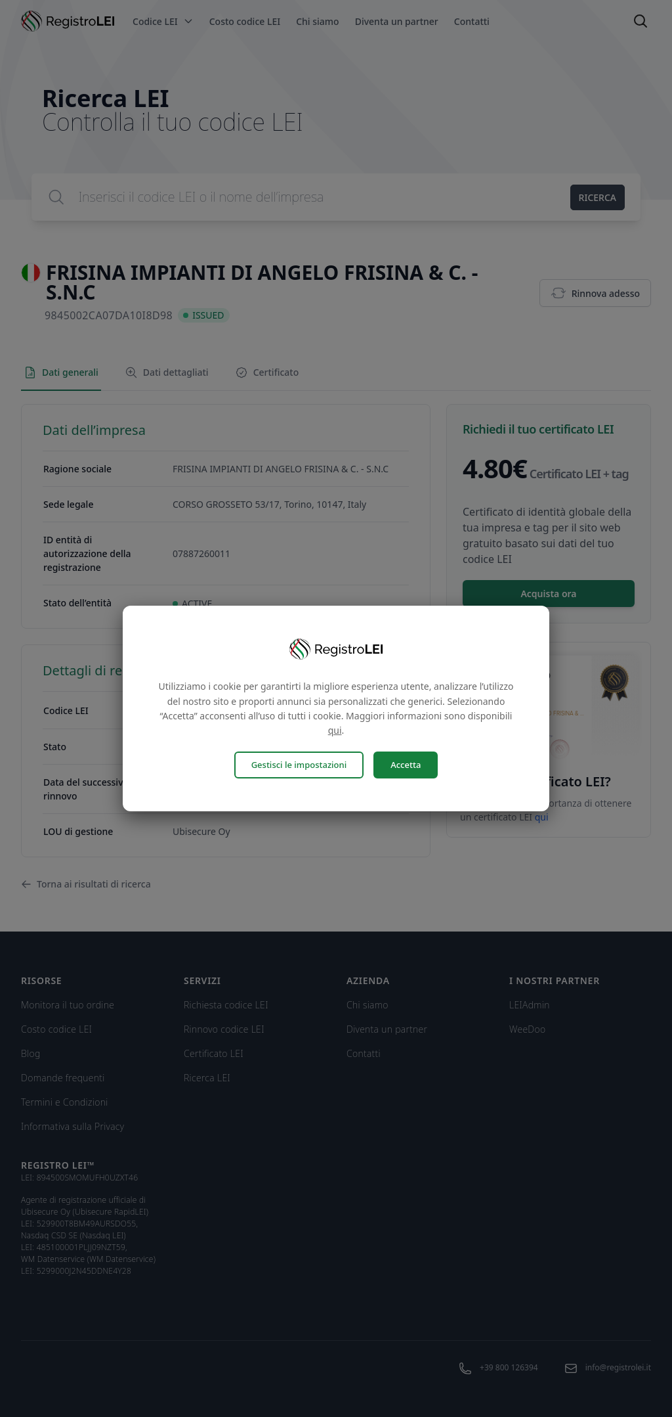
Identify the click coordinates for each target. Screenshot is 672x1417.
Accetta (405, 765)
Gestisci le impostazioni (299, 765)
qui (335, 730)
